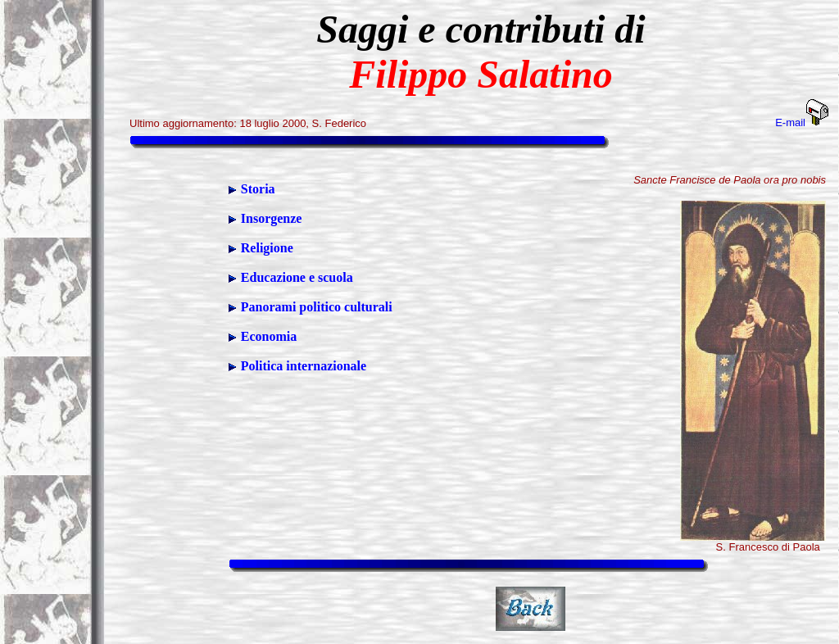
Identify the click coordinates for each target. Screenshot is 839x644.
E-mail (802, 122)
